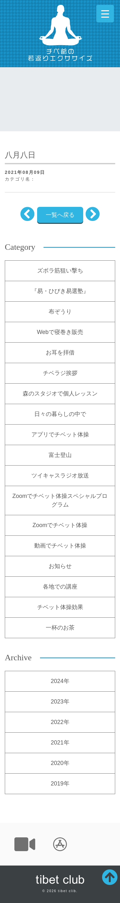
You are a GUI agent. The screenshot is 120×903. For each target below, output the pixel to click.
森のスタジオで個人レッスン (60, 393)
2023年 (60, 701)
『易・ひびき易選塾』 (60, 291)
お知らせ (60, 566)
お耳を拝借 (60, 352)
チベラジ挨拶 (60, 373)
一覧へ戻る (60, 215)
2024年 (60, 681)
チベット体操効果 (60, 607)
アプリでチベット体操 (60, 434)
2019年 (60, 783)
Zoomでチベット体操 (59, 525)
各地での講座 (60, 586)
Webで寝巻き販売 (60, 332)
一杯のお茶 (60, 627)
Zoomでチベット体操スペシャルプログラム (60, 500)
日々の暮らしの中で (60, 414)
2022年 (60, 722)
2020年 (60, 763)
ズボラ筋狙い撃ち (60, 270)
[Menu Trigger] (105, 13)
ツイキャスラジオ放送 (60, 475)
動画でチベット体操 (60, 545)
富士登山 (60, 455)
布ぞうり (60, 311)
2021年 (60, 742)
